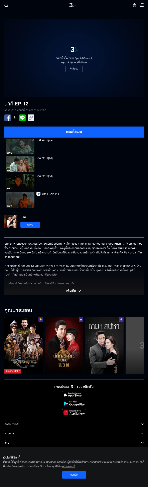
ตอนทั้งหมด (74, 132)
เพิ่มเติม (74, 291)
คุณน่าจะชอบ (18, 311)
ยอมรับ (74, 475)
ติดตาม (30, 225)
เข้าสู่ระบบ (74, 69)
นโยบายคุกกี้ (68, 467)
